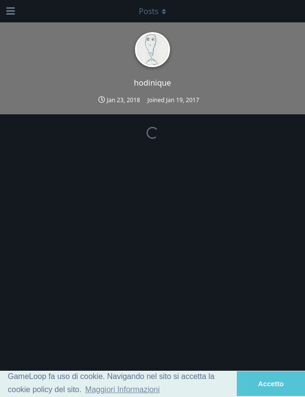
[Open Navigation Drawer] (9, 11)
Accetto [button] (271, 384)
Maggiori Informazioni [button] (122, 389)
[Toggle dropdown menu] (152, 11)
